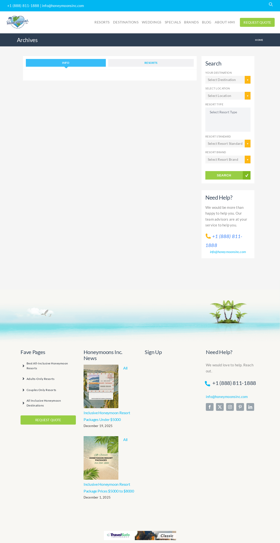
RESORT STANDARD (218, 136)
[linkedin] (250, 407)
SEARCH (224, 175)
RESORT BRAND (215, 152)
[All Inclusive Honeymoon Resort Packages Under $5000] (101, 386)
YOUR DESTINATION (218, 72)
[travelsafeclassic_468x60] (140, 532)
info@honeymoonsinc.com (63, 5)
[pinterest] (240, 407)
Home (259, 39)
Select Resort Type (228, 112)
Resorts (150, 63)
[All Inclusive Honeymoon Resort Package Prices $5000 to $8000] (101, 458)
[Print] (18, 16)
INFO (66, 63)
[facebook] (210, 407)
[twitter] (220, 407)
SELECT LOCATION (217, 88)
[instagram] (230, 407)
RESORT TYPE (214, 104)
